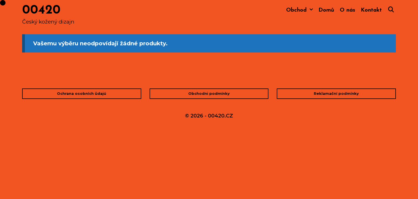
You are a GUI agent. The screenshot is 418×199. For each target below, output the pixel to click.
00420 (41, 10)
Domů (326, 10)
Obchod (301, 10)
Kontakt (371, 10)
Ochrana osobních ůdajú (81, 93)
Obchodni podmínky (209, 93)
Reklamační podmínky (336, 93)
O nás (347, 10)
